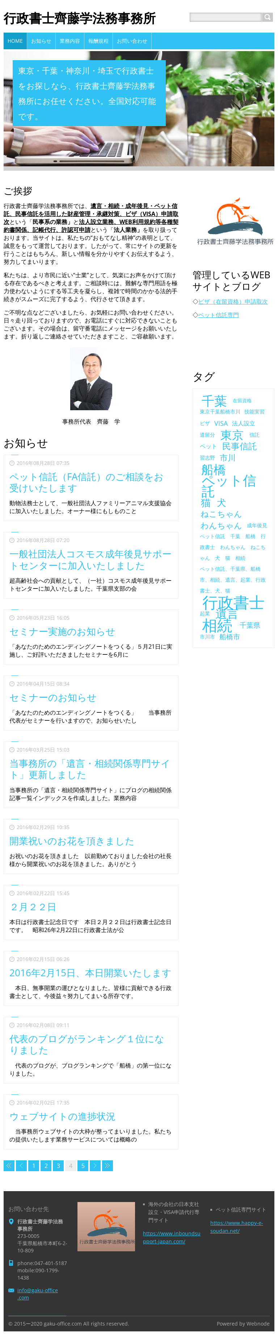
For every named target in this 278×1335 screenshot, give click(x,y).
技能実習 (254, 411)
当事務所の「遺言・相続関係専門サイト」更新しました (89, 769)
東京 (232, 434)
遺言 (227, 613)
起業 (205, 613)
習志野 (207, 457)
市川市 (207, 636)
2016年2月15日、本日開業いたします (90, 972)
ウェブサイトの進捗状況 (62, 1116)
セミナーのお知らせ (53, 697)
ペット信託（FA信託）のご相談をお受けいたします (86, 482)
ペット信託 (229, 485)
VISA (221, 423)
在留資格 (242, 400)
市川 (228, 457)
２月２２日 (32, 906)
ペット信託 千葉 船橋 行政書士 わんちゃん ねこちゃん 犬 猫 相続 (233, 547)
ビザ (205, 423)
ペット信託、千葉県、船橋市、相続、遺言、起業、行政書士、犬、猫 (233, 579)
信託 (254, 434)
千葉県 (250, 625)
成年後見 (257, 525)
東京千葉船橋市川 (220, 411)
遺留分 (207, 434)
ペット (208, 446)
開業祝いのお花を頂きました (72, 840)
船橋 (213, 469)
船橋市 (229, 636)
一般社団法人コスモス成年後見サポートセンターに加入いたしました (90, 559)
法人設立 (243, 423)
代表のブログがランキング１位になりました (86, 1044)
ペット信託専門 (218, 315)
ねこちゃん (221, 513)
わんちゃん (221, 525)
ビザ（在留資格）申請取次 (233, 301)
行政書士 (233, 602)
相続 (217, 625)
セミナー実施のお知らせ (62, 631)
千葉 (214, 400)
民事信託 (239, 446)
